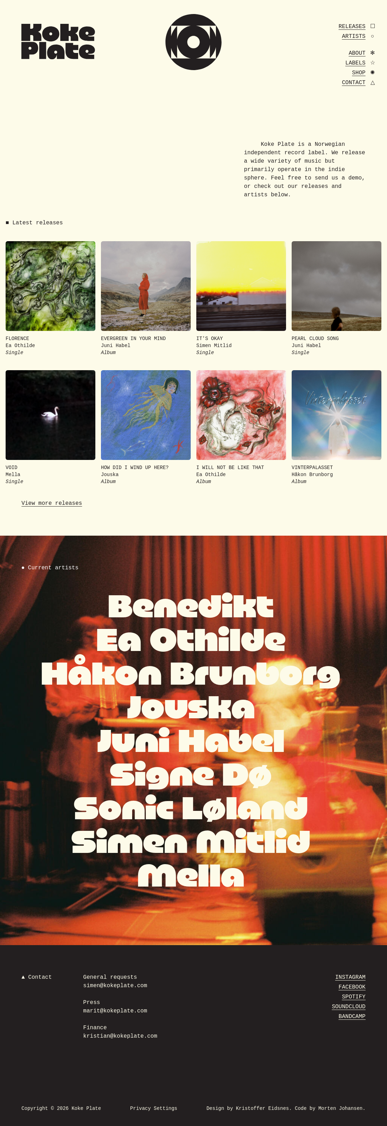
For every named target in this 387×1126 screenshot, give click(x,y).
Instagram (350, 977)
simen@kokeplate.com (115, 986)
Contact (353, 83)
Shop (358, 73)
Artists (353, 36)
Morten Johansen (340, 1108)
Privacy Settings (153, 1108)
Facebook (352, 987)
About (357, 53)
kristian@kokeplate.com (120, 1036)
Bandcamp (352, 1016)
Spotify (353, 997)
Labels (355, 63)
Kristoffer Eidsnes (262, 1108)
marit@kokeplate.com (115, 1011)
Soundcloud (349, 1007)
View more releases (51, 503)
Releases (352, 26)
